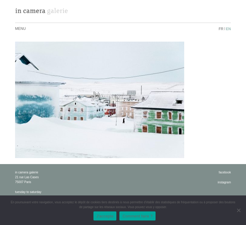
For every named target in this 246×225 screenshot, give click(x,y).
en (228, 29)
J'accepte (105, 216)
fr (221, 29)
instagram (224, 182)
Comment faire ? (137, 216)
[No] (238, 210)
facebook (225, 172)
